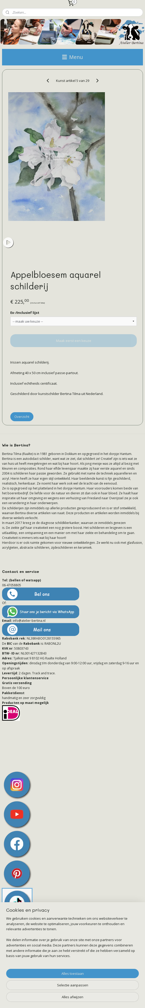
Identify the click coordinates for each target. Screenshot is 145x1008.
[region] (72, 939)
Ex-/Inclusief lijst (24, 312)
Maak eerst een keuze (73, 340)
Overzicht (21, 416)
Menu (72, 57)
